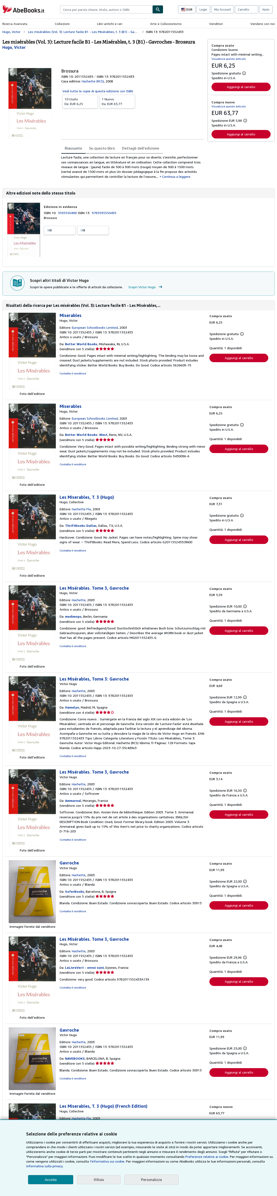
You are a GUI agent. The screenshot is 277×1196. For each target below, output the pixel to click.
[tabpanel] (132, 167)
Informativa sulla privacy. (44, 1166)
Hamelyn (72, 707)
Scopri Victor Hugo (145, 287)
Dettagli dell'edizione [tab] (140, 148)
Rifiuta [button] (99, 1180)
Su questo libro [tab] (102, 148)
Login (203, 9)
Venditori (216, 24)
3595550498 (68, 213)
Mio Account (222, 9)
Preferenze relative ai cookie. (207, 1157)
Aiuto (265, 9)
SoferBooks (74, 891)
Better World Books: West (86, 435)
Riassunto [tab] (73, 148)
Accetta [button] (51, 1180)
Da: (80, 101)
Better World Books (81, 344)
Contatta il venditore (73, 373)
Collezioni (62, 24)
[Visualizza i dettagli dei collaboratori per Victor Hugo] (14, 47)
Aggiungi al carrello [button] (241, 87)
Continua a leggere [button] (176, 176)
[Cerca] (158, 9)
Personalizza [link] (151, 1179)
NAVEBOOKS (75, 1058)
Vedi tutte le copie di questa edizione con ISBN (97, 91)
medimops (73, 616)
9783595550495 (104, 213)
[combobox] (106, 9)
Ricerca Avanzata (14, 24)
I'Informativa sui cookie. (107, 1161)
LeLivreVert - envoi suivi (84, 967)
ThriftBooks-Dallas (81, 525)
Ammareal (73, 801)
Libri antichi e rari (109, 24)
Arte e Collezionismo (166, 24)
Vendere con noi (262, 24)
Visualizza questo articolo (229, 59)
